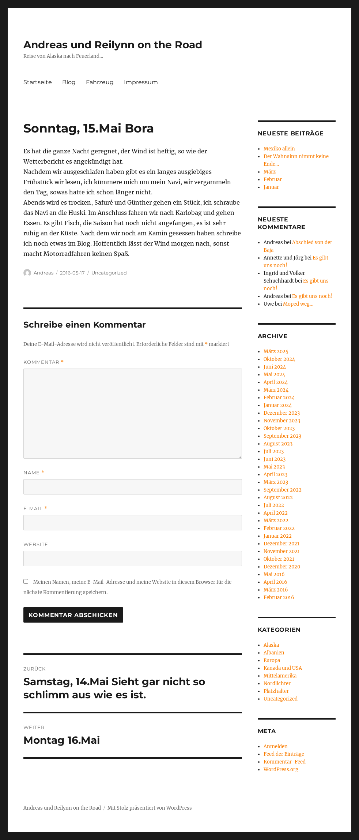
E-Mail (35, 508)
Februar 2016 (279, 597)
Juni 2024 (275, 367)
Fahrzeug (100, 82)
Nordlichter (277, 683)
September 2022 (283, 490)
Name (34, 473)
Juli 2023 (274, 451)
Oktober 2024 (279, 359)
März (270, 172)
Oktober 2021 (279, 559)
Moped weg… (298, 304)
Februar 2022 (279, 528)
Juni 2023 (275, 459)
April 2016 (275, 582)
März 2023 (276, 482)
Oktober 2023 (279, 428)
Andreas (43, 273)
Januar (271, 187)
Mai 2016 (274, 574)
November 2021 (282, 551)
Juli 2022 (274, 505)
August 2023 (278, 444)
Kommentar (43, 362)
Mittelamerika (280, 676)
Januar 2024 (278, 405)
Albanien (274, 653)
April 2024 (276, 382)
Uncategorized (109, 273)
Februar (273, 179)
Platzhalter (276, 691)
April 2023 (275, 474)
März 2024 (276, 390)
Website (35, 544)
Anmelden (276, 746)
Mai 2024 (274, 375)
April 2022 (276, 513)
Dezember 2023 (282, 413)
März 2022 (276, 521)
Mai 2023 (274, 467)
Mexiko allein (279, 149)
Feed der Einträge (284, 754)
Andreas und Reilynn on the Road (112, 44)
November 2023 (282, 421)
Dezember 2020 (282, 567)
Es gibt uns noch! (312, 296)
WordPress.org (281, 769)
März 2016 (276, 590)
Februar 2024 (279, 398)
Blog (69, 82)
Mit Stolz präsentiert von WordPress (149, 808)
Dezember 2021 (281, 544)
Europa (272, 660)
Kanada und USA (283, 668)
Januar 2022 (278, 536)
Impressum (141, 82)
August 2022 (278, 497)
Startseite (37, 82)
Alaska (271, 645)
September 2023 (282, 436)
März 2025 (276, 351)
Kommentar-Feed (285, 762)
